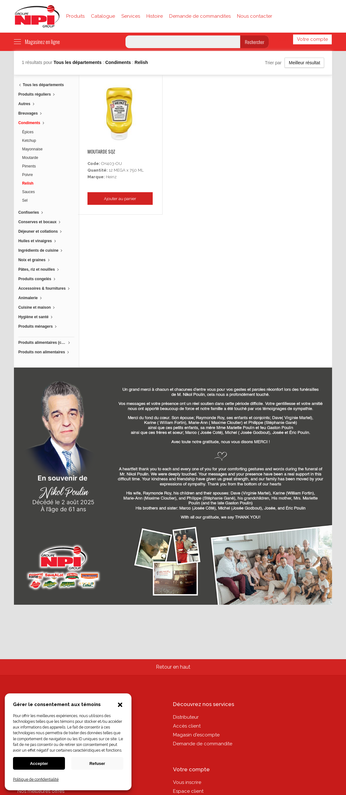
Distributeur (186, 717)
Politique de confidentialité (36, 779)
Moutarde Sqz (101, 151)
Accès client (187, 726)
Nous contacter (254, 16)
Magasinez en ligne (37, 42)
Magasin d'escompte (196, 735)
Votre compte (312, 39)
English (280, 39)
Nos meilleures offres (40, 791)
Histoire (154, 16)
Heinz (111, 176)
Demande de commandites (200, 16)
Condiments (118, 62)
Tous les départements (78, 62)
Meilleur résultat (304, 62)
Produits (75, 16)
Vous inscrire (187, 782)
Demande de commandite (202, 744)
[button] (120, 705)
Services (130, 16)
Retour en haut (173, 667)
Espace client (188, 791)
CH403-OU (111, 163)
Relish (141, 62)
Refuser (97, 763)
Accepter (39, 763)
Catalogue (103, 16)
